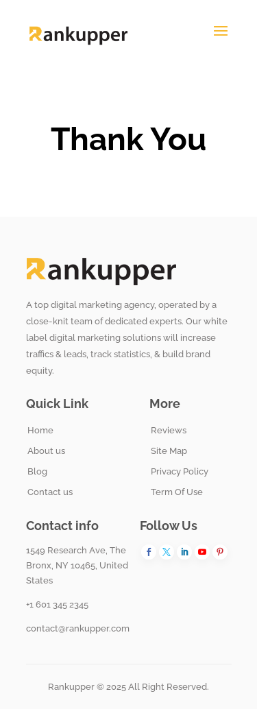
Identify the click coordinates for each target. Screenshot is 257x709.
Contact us (50, 492)
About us (46, 451)
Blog (37, 471)
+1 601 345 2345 (57, 604)
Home (40, 430)
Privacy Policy (179, 471)
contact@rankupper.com (78, 628)
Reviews (168, 430)
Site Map (169, 451)
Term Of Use (177, 492)
